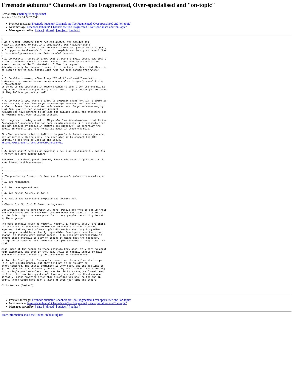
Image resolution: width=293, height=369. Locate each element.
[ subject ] (62, 30)
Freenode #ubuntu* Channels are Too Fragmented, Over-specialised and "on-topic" (82, 23)
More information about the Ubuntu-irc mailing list (32, 365)
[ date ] (39, 30)
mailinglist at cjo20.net (32, 13)
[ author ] (74, 30)
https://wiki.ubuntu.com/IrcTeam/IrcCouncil (32, 163)
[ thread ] (49, 30)
